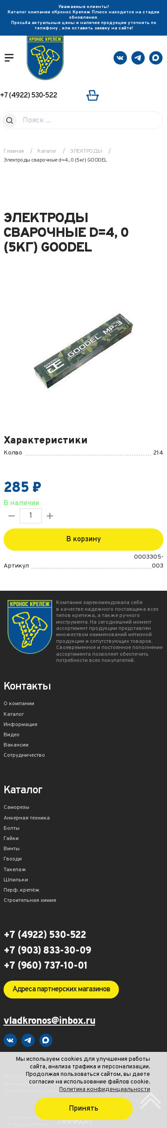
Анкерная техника (27, 819)
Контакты (27, 688)
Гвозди (13, 859)
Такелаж (15, 870)
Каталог (14, 715)
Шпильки (16, 880)
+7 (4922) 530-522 (28, 95)
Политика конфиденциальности (104, 1089)
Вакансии (16, 746)
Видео (12, 735)
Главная (14, 151)
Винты (12, 849)
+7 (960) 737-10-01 (45, 966)
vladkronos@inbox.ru (49, 1021)
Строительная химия (30, 901)
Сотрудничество (24, 756)
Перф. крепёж (22, 891)
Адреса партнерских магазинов (61, 989)
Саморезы (16, 808)
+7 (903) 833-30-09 (47, 951)
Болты (12, 829)
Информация (20, 725)
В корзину (83, 539)
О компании (19, 704)
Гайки (11, 839)
